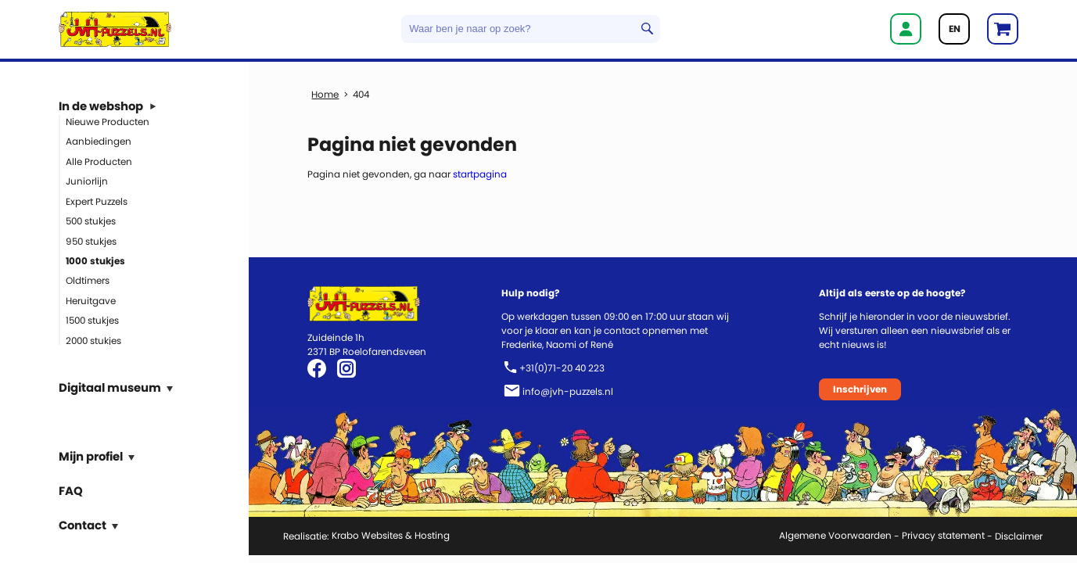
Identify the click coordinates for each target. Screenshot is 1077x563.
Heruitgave (91, 300)
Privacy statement (943, 535)
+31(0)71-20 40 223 (562, 368)
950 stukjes (91, 240)
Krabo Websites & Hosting (391, 535)
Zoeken (647, 29)
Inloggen (905, 29)
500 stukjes (91, 221)
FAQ (71, 490)
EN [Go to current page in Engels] (954, 28)
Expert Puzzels (96, 200)
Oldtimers (87, 280)
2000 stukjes (93, 339)
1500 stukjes (92, 320)
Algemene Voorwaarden (835, 535)
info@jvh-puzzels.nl (567, 391)
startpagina (480, 174)
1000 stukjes (95, 260)
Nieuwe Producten (107, 120)
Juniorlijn (87, 181)
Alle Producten (99, 160)
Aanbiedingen (98, 141)
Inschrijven (860, 389)
